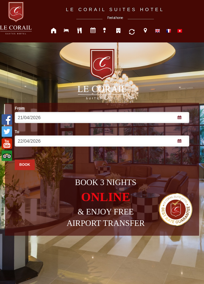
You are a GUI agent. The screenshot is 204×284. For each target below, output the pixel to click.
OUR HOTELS (119, 31)
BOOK (24, 164)
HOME (53, 31)
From (20, 108)
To (17, 132)
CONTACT (145, 31)
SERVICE (132, 31)
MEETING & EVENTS (93, 31)
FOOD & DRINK (79, 31)
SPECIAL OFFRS (106, 31)
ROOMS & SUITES (66, 31)
